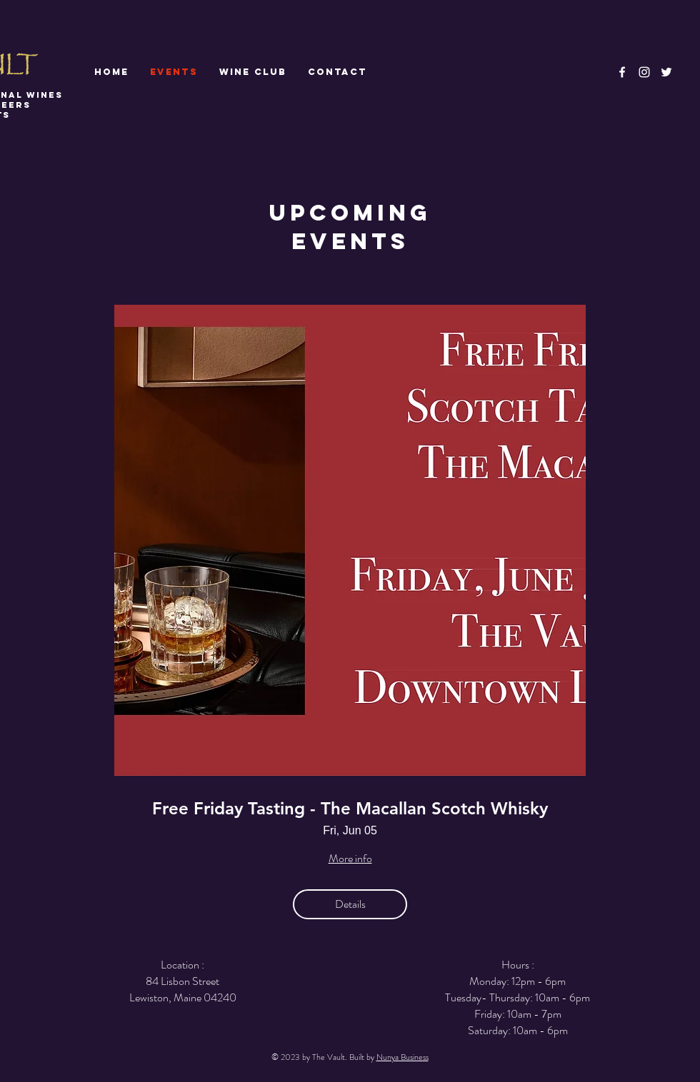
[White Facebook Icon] (622, 72)
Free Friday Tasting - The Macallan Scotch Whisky (350, 809)
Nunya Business (402, 1057)
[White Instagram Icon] (644, 72)
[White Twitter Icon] (666, 72)
